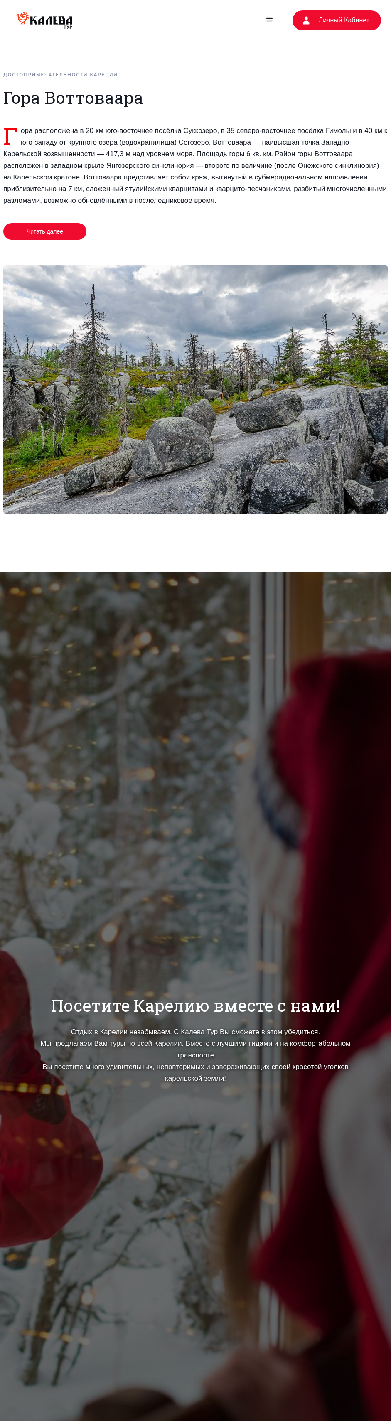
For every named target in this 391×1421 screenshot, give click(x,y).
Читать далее (45, 231)
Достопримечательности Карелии (60, 75)
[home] (44, 20)
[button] (269, 20)
